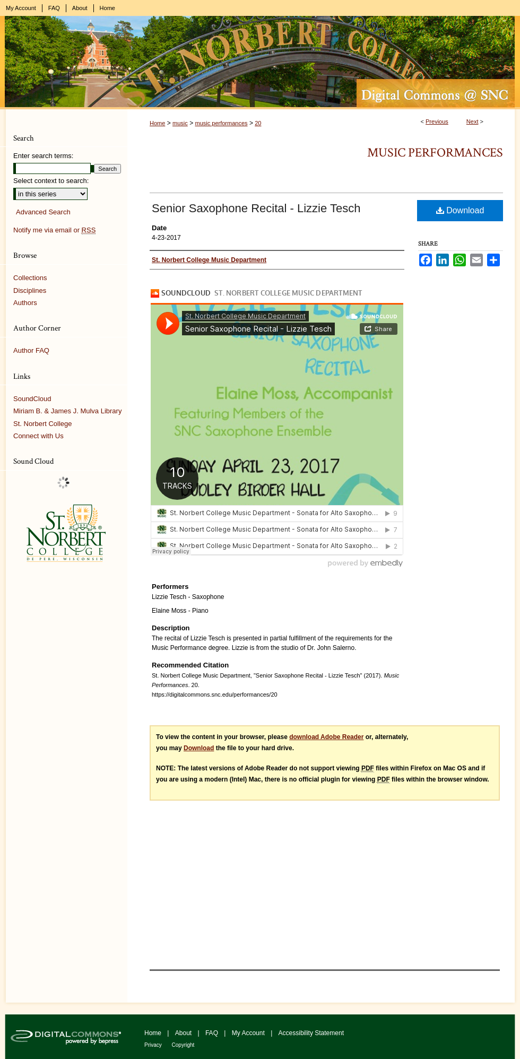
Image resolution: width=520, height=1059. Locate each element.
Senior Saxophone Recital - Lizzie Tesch (256, 208)
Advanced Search (43, 212)
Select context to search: (51, 181)
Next (472, 121)
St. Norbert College (42, 424)
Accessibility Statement (311, 1033)
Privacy (153, 1045)
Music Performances (435, 152)
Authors (25, 303)
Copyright (183, 1045)
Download (460, 210)
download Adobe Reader (326, 737)
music (180, 123)
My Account (249, 1033)
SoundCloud (32, 399)
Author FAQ (31, 350)
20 (258, 123)
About (184, 1033)
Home (157, 123)
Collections (30, 278)
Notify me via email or (54, 230)
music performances (221, 123)
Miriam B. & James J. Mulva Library (67, 411)
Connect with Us (38, 436)
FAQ (212, 1033)
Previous (437, 121)
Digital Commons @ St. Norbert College (260, 62)
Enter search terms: (43, 156)
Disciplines (29, 290)
